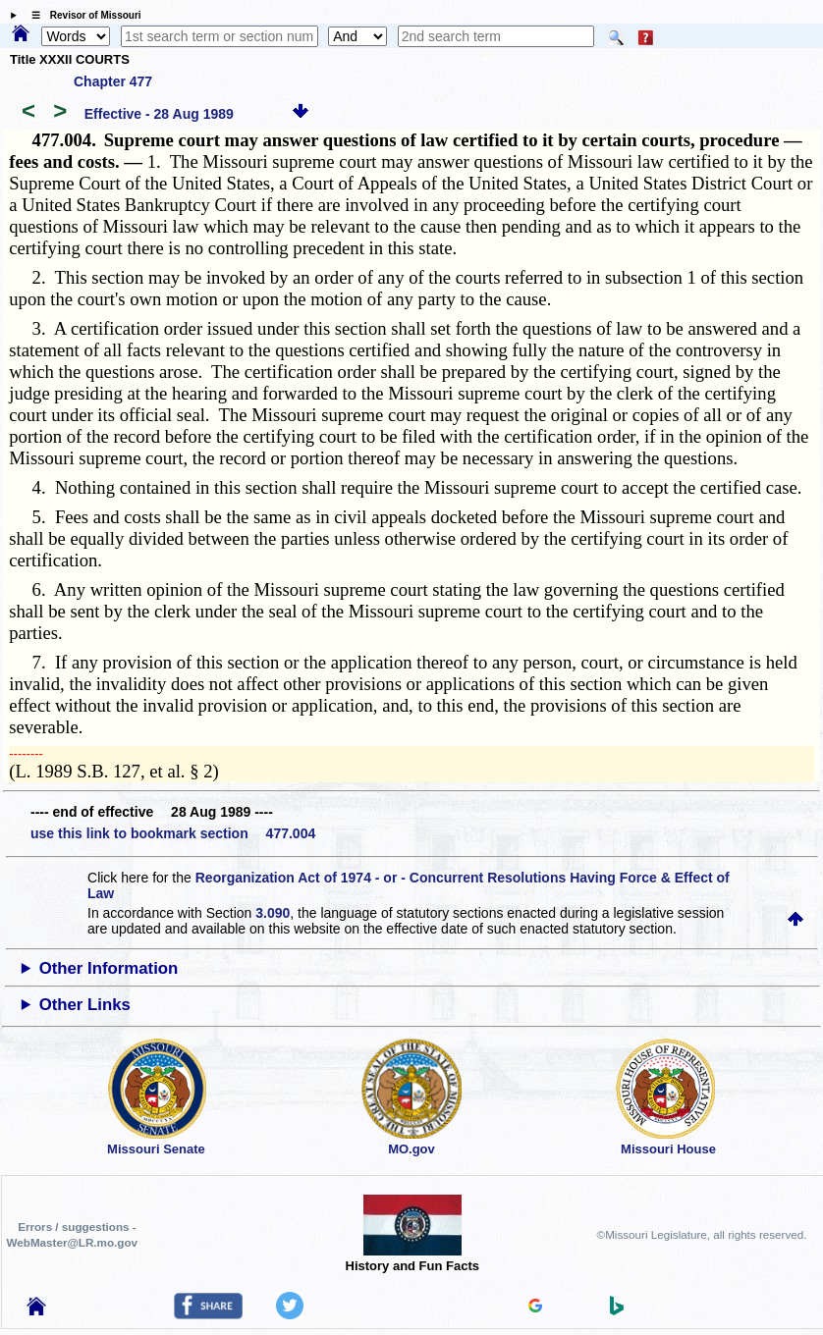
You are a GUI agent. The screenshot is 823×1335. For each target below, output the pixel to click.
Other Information (109, 968)
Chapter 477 (113, 81)
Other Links (85, 1004)
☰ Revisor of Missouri (81, 15)
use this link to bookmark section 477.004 (172, 833)
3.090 (272, 913)
